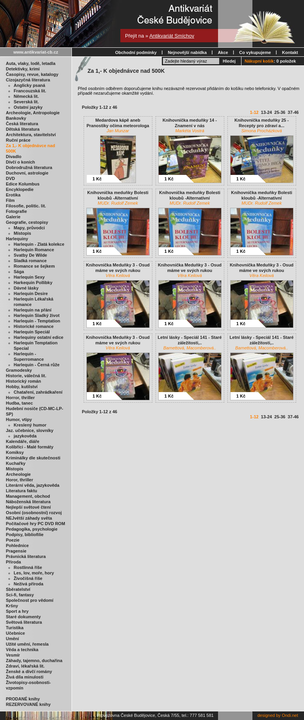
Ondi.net (290, 715)
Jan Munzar (118, 130)
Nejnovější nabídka (187, 52)
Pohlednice (17, 545)
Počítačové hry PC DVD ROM (35, 523)
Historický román (23, 381)
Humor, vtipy (19, 419)
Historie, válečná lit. (26, 375)
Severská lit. (26, 101)
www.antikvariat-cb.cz (35, 52)
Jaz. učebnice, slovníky (30, 430)
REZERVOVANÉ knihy (28, 704)
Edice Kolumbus (22, 184)
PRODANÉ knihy (23, 699)
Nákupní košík (259, 61)
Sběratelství (18, 589)
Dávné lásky (26, 288)
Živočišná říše (28, 578)
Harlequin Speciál (32, 331)
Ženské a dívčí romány (29, 671)
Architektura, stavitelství (31, 134)
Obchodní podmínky (136, 52)
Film (10, 200)
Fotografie (16, 211)
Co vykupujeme (255, 52)
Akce (223, 52)
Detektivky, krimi (23, 69)
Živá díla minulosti (24, 677)
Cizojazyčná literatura (28, 79)
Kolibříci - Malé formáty (30, 447)
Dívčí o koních (20, 162)
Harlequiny (17, 238)
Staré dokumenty (23, 616)
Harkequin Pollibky (33, 282)
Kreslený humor (30, 425)
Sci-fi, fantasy (20, 594)
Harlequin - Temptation (37, 321)
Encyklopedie (20, 189)
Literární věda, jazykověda (32, 485)
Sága (19, 271)
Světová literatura (24, 622)
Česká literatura (22, 123)
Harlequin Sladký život (36, 315)
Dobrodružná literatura (29, 167)
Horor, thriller (19, 479)
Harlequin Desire (31, 293)
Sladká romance (30, 260)
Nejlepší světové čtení (28, 507)
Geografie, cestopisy (27, 222)
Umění (12, 638)
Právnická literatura (26, 556)
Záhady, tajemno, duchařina (34, 660)
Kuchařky (15, 463)
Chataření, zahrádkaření (38, 392)
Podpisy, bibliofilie (24, 534)
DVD (10, 178)
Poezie (13, 540)
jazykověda (25, 436)
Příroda (13, 562)
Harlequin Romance (34, 249)
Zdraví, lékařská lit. (25, 666)
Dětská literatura (22, 129)
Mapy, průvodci (29, 227)
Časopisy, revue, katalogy (32, 74)
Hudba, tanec (19, 403)
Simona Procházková (261, 130)
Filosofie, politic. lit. (26, 205)
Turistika (14, 627)
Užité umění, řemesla (27, 644)
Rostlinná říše (28, 567)
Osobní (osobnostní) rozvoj (34, 512)
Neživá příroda (28, 583)
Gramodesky (19, 370)
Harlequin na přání (33, 310)
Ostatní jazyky (28, 107)
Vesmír (13, 655)
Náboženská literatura (28, 501)
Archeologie (18, 474)
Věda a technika (22, 649)
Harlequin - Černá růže (36, 364)
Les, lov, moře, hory (34, 573)
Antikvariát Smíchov (171, 36)
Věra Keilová (118, 275)
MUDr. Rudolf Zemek (118, 203)
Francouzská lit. (30, 90)
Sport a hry (17, 611)
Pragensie (16, 551)
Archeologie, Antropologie (33, 112)
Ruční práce (18, 140)
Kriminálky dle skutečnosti (33, 457)
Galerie (13, 216)
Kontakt (290, 52)
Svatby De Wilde (30, 255)
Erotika (13, 195)
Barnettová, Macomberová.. (189, 348)
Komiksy (15, 452)
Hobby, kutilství (22, 386)
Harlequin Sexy (29, 277)
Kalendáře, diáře (22, 441)
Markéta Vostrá (189, 130)
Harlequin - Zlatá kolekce (39, 244)
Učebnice (15, 633)
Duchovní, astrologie (27, 173)
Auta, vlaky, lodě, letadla (30, 63)
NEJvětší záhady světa (29, 518)
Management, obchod (28, 496)
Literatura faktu (21, 490)
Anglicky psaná (29, 85)
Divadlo (13, 156)
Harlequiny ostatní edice (38, 337)
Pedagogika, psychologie (31, 529)
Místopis (22, 233)
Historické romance (34, 326)
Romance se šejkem (34, 266)
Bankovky (16, 118)
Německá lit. (26, 96)
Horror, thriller (20, 397)
